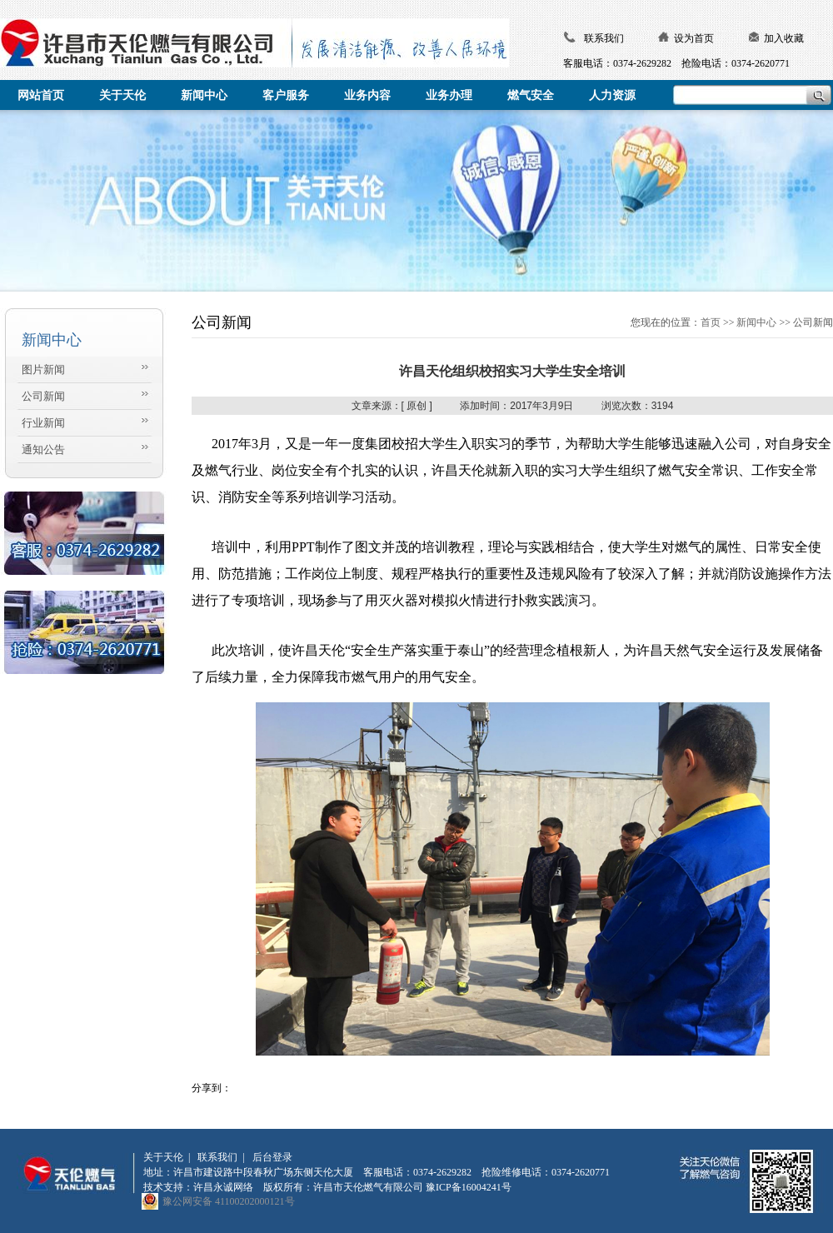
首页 (711, 322)
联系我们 (604, 38)
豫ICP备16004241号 (468, 1187)
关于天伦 (163, 1157)
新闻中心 (756, 322)
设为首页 (694, 38)
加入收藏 (784, 38)
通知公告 (43, 449)
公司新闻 (43, 396)
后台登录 (272, 1157)
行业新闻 (43, 423)
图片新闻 (43, 369)
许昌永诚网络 (223, 1187)
